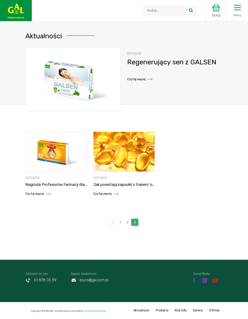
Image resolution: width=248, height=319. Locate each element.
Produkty (162, 310)
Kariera (198, 310)
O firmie (214, 310)
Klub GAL (181, 310)
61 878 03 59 (40, 280)
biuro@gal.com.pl (89, 280)
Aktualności (141, 310)
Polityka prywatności (95, 311)
